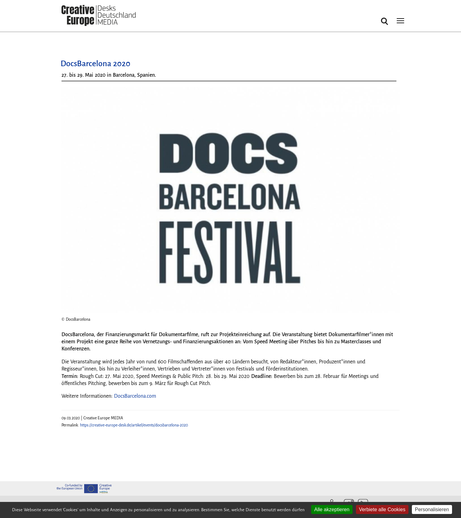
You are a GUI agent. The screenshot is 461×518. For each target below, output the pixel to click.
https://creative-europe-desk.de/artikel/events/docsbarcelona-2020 (134, 425)
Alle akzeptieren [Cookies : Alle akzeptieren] (331, 509)
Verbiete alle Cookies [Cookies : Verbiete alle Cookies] (382, 509)
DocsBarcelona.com (135, 396)
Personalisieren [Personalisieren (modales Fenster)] (432, 509)
